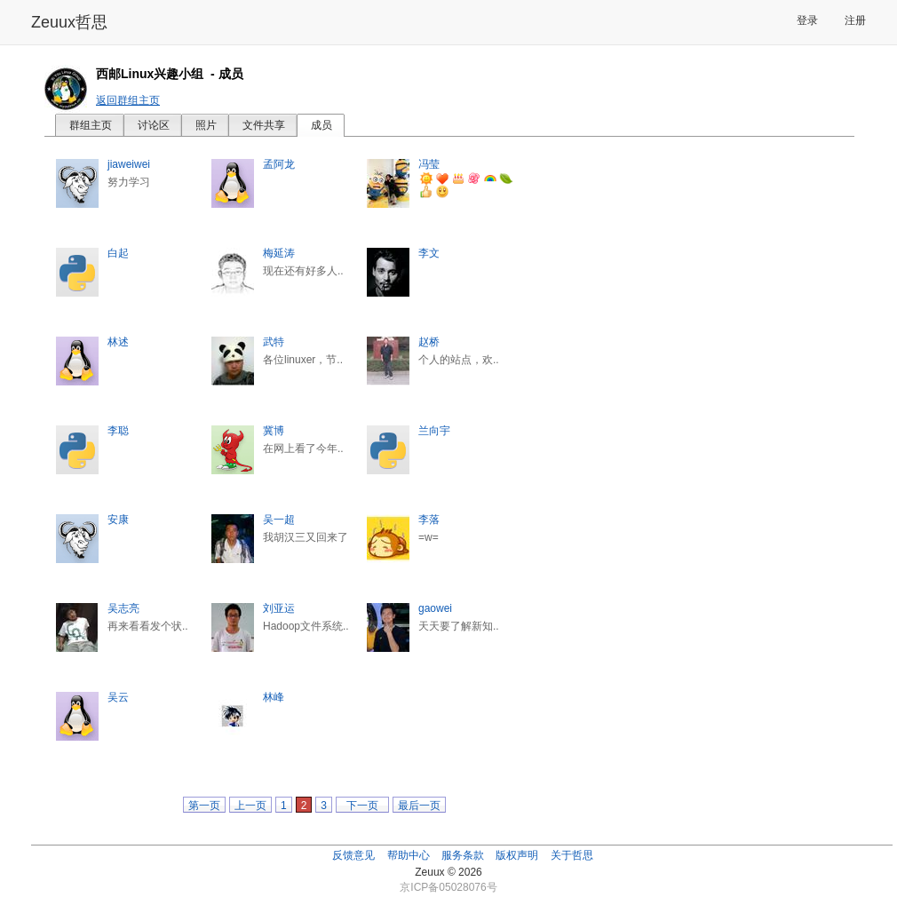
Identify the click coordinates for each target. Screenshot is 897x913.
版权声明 (517, 855)
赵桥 (429, 342)
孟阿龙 (279, 164)
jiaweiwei (128, 164)
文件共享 (263, 125)
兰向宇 (434, 431)
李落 (429, 519)
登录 (807, 20)
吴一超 (279, 519)
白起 (118, 253)
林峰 (273, 697)
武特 (273, 342)
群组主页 (90, 125)
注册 (855, 20)
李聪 (118, 431)
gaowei (435, 608)
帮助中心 (408, 855)
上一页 (250, 805)
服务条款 (462, 855)
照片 (206, 125)
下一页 (362, 805)
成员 (321, 125)
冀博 (273, 431)
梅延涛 (279, 253)
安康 (118, 519)
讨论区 (154, 125)
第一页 (204, 805)
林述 (118, 342)
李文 (429, 253)
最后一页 (419, 805)
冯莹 (429, 164)
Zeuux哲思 (69, 22)
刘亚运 (279, 608)
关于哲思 (572, 855)
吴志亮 (123, 608)
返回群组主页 (128, 100)
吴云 (118, 697)
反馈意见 (353, 855)
